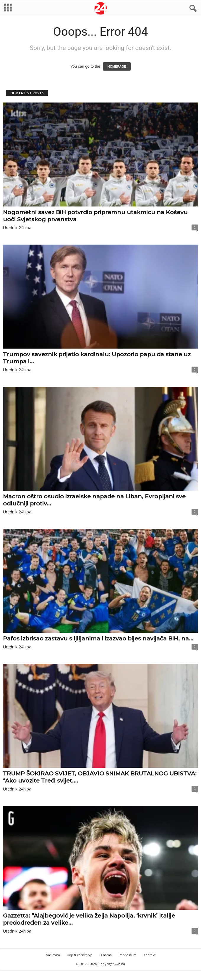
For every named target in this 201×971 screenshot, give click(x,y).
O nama (105, 955)
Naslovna (53, 955)
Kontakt (149, 955)
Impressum (128, 955)
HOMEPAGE (116, 66)
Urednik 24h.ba (17, 227)
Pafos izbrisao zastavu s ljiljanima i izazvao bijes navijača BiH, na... (98, 638)
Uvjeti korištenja (80, 955)
